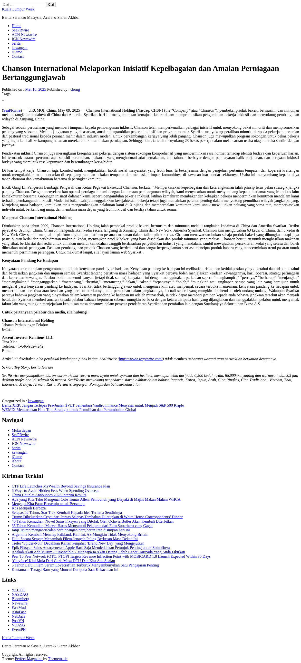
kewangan (20, 48)
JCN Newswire (23, 39)
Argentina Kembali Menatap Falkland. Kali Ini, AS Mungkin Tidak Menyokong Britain (80, 534)
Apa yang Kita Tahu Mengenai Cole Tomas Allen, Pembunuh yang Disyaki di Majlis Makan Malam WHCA (96, 499)
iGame (17, 52)
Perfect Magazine (29, 659)
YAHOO (18, 590)
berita (16, 43)
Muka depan (21, 430)
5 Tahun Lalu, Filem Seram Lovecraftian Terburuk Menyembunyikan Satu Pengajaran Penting (85, 565)
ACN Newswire (24, 34)
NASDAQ (20, 594)
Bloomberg (20, 599)
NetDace (18, 616)
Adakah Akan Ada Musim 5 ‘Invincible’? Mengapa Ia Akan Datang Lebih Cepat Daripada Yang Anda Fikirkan (98, 552)
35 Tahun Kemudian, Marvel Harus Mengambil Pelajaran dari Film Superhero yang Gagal (82, 526)
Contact (18, 56)
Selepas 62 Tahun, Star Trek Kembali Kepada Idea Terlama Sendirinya (67, 512)
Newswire (20, 603)
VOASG (18, 625)
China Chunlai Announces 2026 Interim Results (49, 495)
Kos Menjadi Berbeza (29, 508)
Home (16, 26)
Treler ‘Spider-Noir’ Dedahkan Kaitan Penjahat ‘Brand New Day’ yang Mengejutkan (78, 543)
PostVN (18, 621)
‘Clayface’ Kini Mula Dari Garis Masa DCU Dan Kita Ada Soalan (63, 561)
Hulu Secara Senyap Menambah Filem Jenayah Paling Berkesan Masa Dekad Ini (75, 539)
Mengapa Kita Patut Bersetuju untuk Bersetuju (48, 504)
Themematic (58, 659)
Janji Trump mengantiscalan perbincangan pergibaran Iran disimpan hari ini (71, 530)
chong (75, 89)
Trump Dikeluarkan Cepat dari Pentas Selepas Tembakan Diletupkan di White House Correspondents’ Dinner (97, 517)
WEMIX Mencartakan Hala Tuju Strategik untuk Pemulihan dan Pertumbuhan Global (69, 410)
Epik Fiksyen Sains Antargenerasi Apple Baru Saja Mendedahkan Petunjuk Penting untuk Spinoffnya (91, 548)
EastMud (19, 607)
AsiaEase (19, 612)
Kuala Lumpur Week (18, 9)
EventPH (19, 629)
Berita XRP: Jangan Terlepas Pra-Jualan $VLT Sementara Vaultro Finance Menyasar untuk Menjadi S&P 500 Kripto (93, 405)
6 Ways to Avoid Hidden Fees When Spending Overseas (55, 490)
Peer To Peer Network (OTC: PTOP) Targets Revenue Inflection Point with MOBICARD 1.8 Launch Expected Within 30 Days (111, 556)
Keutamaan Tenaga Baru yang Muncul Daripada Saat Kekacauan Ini (65, 569)
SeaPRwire (20, 30)
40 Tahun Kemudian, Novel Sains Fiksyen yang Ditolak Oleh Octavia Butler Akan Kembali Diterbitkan (93, 521)
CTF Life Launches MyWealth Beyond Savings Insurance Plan (61, 486)
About (16, 461)
